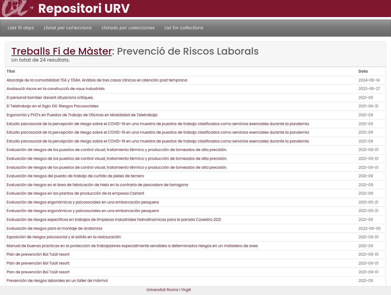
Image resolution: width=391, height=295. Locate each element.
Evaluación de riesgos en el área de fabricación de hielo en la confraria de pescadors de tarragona (97, 184)
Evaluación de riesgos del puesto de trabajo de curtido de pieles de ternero (75, 175)
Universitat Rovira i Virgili (168, 289)
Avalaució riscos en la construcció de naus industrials (56, 88)
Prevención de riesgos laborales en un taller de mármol (57, 280)
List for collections (183, 28)
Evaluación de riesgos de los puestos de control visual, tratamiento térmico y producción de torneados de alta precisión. (117, 149)
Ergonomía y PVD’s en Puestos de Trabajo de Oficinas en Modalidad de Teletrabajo (82, 114)
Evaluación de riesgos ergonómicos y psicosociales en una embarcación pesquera (83, 202)
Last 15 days (21, 28)
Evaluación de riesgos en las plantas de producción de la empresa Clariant (75, 193)
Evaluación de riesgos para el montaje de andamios (54, 228)
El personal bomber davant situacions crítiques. (50, 97)
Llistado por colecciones (128, 28)
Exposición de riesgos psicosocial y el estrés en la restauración (64, 236)
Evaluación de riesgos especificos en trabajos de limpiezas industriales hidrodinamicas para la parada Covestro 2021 (114, 219)
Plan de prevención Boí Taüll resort (38, 254)
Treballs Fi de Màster (61, 51)
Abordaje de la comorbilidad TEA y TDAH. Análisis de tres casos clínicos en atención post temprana (97, 80)
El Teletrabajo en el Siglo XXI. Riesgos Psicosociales (52, 106)
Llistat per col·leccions (68, 28)
